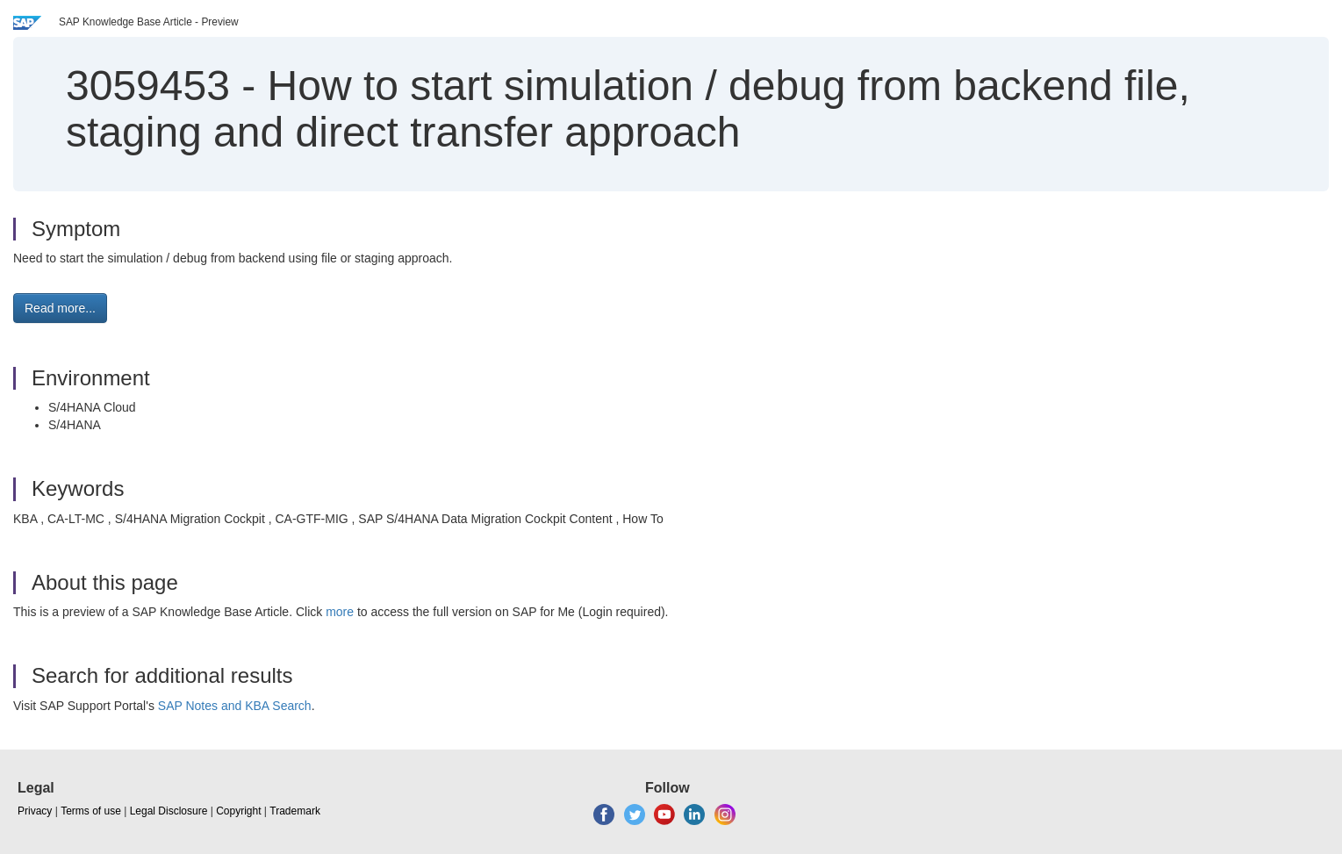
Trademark (294, 811)
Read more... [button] (60, 308)
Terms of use (91, 811)
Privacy (35, 811)
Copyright (238, 811)
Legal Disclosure (169, 811)
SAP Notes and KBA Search (235, 706)
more (340, 612)
